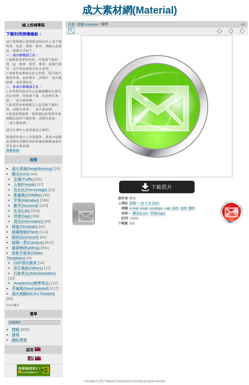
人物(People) (25, 184)
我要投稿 (12, 150)
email (144, 208)
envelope (91, 24)
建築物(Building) (26, 247)
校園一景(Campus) (28, 242)
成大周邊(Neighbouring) (32, 168)
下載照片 (156, 187)
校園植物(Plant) (25, 232)
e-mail (133, 208)
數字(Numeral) (26, 205)
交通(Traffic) (24, 179)
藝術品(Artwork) (25, 237)
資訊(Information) (28, 221)
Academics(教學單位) (32, 283)
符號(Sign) (22, 216)
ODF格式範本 (25, 263)
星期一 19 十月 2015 (144, 203)
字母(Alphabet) (26, 200)
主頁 (71, 24)
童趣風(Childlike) (28, 195)
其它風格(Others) (28, 268)
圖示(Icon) (20, 174)
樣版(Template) (25, 226)
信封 (184, 208)
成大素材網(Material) (129, 10)
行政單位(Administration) (35, 273)
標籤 (15, 329)
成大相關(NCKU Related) (33, 293)
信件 (175, 208)
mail (167, 208)
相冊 (33, 159)
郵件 (192, 208)
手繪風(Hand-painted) (30, 288)
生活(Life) (22, 211)
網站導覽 (19, 340)
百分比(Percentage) (30, 189)
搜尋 (15, 335)
